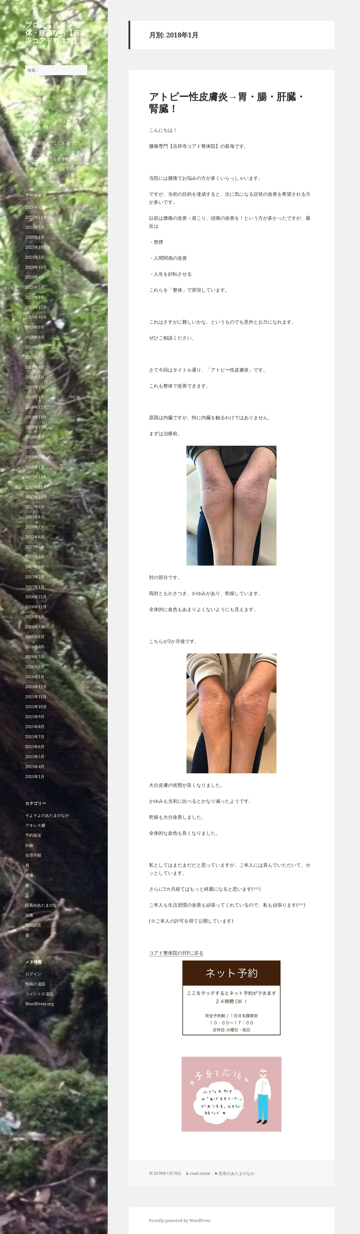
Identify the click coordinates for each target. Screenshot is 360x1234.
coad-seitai (200, 1173)
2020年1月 (34, 297)
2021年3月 (34, 257)
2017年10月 (36, 497)
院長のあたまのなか (43, 905)
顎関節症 (33, 925)
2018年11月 (36, 417)
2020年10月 (36, 267)
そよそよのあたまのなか (47, 815)
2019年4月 (34, 367)
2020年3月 (34, 287)
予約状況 (33, 835)
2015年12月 (36, 686)
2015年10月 (36, 706)
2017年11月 (36, 487)
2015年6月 (34, 746)
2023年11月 (36, 217)
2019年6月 (34, 347)
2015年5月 (34, 756)
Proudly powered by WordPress (179, 1220)
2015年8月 (34, 726)
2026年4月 (34, 207)
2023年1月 (34, 237)
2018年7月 (34, 437)
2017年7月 (34, 527)
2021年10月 (36, 247)
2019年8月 (34, 337)
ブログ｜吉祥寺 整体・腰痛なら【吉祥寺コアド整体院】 (55, 32)
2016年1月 (34, 676)
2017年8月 (34, 517)
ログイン (33, 974)
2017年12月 (36, 477)
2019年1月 (34, 397)
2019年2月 (34, 387)
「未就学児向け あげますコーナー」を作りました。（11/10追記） (53, 127)
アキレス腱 (35, 825)
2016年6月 (34, 636)
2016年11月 (36, 607)
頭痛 (29, 915)
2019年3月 (34, 377)
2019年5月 (34, 357)
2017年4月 (34, 557)
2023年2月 (34, 227)
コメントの (39, 994)
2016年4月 (34, 646)
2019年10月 (36, 317)
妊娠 (29, 845)
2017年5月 (34, 547)
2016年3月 (34, 656)
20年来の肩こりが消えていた (51, 169)
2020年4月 (34, 277)
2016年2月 (34, 666)
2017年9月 (34, 507)
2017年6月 (34, 537)
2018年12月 (36, 407)
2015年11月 (36, 696)
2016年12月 (36, 597)
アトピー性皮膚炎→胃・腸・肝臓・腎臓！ (227, 102)
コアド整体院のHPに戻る (176, 953)
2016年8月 (34, 616)
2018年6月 (34, 447)
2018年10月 (36, 427)
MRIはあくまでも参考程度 (49, 159)
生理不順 (33, 855)
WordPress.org (39, 1004)
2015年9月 (34, 716)
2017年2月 (34, 577)
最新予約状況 (37, 111)
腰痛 (29, 875)
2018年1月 (34, 467)
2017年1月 (34, 587)
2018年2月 (34, 457)
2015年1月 (34, 776)
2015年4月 (34, 766)
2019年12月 (36, 307)
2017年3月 (34, 567)
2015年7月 (34, 736)
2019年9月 (34, 327)
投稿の (35, 984)
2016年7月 (34, 626)
